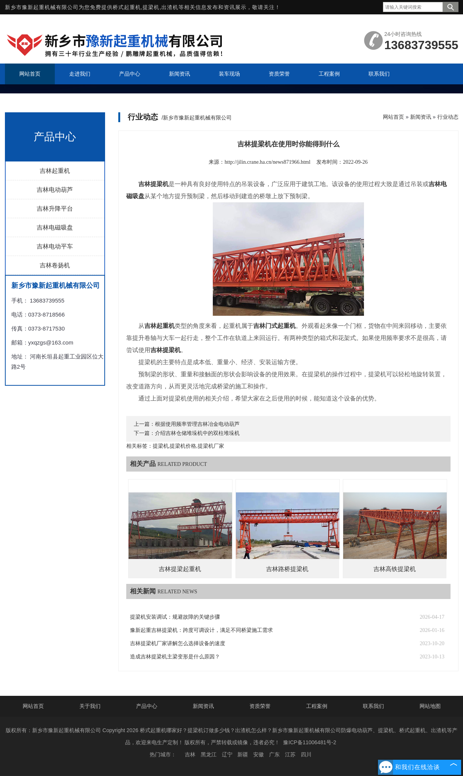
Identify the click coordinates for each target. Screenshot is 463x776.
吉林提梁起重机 (180, 569)
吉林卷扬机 (55, 265)
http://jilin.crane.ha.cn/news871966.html (267, 162)
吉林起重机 (55, 171)
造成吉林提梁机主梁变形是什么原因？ (175, 657)
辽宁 (227, 754)
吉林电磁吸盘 (55, 227)
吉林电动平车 (55, 246)
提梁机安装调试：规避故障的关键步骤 (175, 617)
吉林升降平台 (55, 208)
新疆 (242, 754)
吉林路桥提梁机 (287, 569)
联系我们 (373, 706)
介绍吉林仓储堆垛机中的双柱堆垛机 (197, 433)
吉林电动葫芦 (55, 189)
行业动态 (447, 117)
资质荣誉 (260, 706)
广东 (274, 754)
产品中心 (146, 706)
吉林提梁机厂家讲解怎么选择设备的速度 (177, 643)
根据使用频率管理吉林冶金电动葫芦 (197, 424)
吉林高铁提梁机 (394, 569)
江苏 (290, 754)
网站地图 (430, 706)
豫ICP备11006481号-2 (309, 742)
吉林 (190, 754)
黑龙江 (209, 754)
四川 (306, 754)
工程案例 (316, 706)
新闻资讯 (420, 117)
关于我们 (90, 706)
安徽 (258, 754)
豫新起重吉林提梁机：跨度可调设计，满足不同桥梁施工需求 (201, 630)
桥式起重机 (127, 7)
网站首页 (393, 117)
